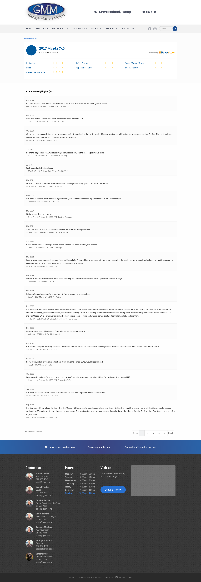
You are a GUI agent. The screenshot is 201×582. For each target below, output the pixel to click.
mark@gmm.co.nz (44, 482)
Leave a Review (113, 489)
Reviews (111, 28)
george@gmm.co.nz (45, 549)
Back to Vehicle (30, 39)
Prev (135, 433)
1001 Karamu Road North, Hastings (112, 12)
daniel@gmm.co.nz (44, 495)
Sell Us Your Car (77, 28)
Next (170, 433)
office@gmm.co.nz (44, 535)
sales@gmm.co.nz (44, 509)
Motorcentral (123, 577)
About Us (96, 28)
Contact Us (127, 28)
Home (29, 28)
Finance (57, 28)
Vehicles (42, 28)
